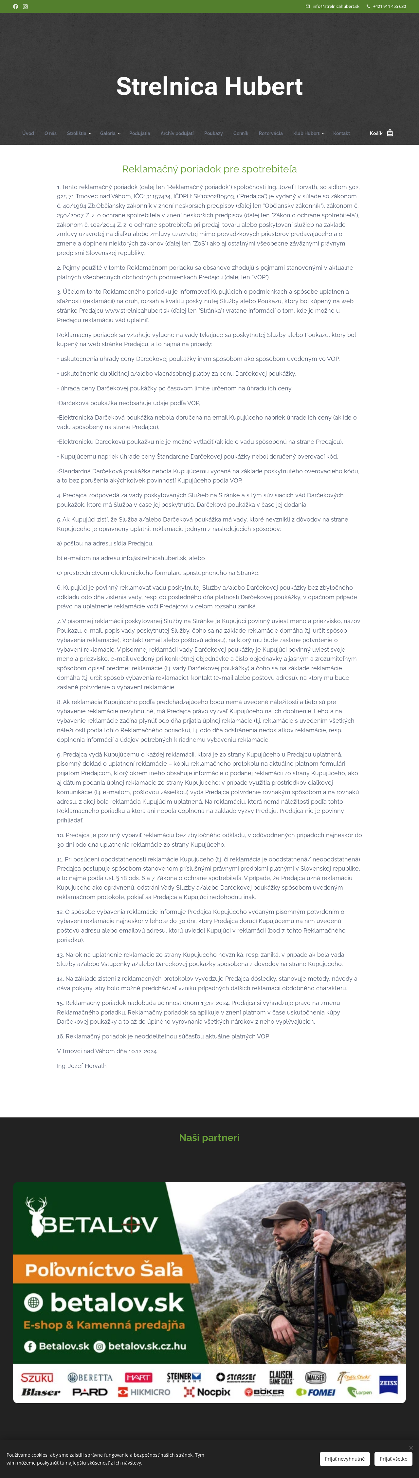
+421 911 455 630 (389, 6)
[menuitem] (22, 133)
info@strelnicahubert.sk (336, 6)
